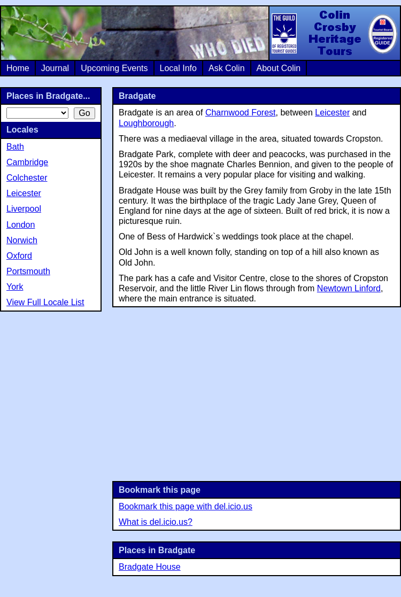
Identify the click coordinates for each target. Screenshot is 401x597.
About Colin (279, 68)
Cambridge (27, 162)
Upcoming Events (114, 68)
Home (17, 68)
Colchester (26, 177)
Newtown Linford (349, 288)
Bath (15, 146)
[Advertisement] (256, 393)
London (20, 224)
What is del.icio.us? (155, 521)
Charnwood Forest (240, 112)
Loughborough (146, 123)
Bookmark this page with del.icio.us (185, 506)
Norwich (21, 240)
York (14, 286)
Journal (55, 68)
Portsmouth (28, 271)
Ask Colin (227, 68)
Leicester (332, 112)
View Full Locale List (45, 302)
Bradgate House (150, 566)
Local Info (178, 68)
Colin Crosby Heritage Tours (334, 33)
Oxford (19, 255)
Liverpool (23, 208)
